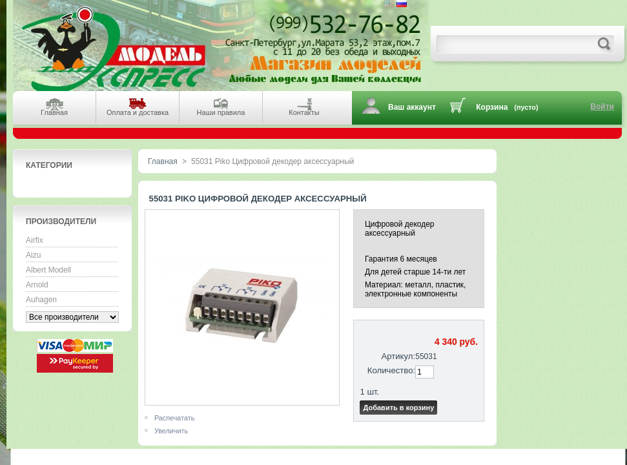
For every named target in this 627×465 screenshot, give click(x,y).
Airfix (34, 240)
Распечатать (174, 418)
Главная (163, 161)
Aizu (33, 255)
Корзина (492, 107)
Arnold (37, 284)
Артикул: (398, 356)
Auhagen (41, 299)
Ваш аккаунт (412, 107)
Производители (61, 221)
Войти (602, 106)
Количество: (391, 370)
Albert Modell (48, 269)
